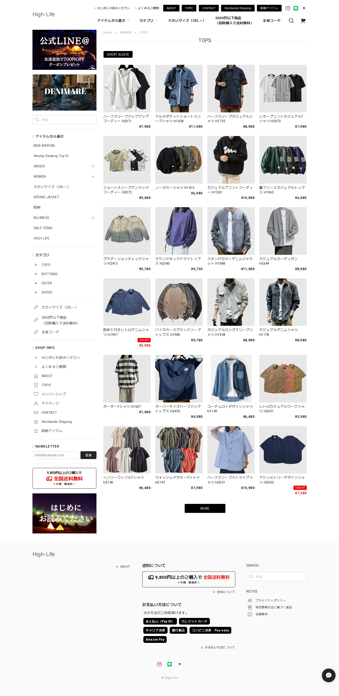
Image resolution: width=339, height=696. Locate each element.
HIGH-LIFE (42, 238)
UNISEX (39, 166)
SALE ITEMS (43, 228)
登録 (88, 455)
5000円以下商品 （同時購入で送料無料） (234, 20)
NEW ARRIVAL (45, 146)
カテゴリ (149, 20)
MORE (204, 508)
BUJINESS (41, 218)
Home (107, 32)
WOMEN (40, 177)
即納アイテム (269, 8)
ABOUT (171, 8)
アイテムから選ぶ (114, 20)
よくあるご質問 (148, 8)
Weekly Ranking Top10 (51, 156)
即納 (37, 207)
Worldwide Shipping (237, 8)
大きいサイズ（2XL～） (187, 21)
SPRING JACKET (46, 197)
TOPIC (189, 8)
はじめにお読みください (113, 8)
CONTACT (208, 8)
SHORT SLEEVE (118, 54)
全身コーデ (271, 21)
